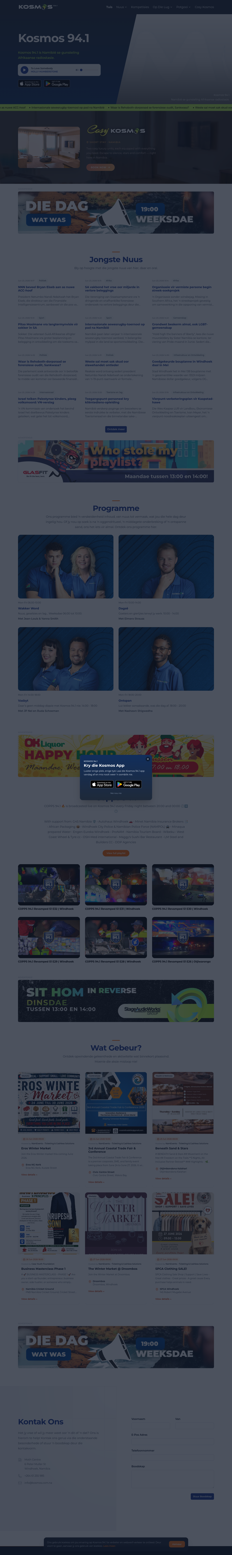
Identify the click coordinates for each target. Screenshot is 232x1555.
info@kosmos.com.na (38, 1482)
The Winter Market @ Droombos (112, 1269)
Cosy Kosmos (204, 7)
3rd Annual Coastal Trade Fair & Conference (112, 1150)
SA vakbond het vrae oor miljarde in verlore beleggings (112, 288)
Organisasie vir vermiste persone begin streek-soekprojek (182, 288)
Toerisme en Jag (114, 392)
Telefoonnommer (142, 1450)
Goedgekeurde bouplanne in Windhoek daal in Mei (182, 363)
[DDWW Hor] (116, 213)
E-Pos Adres (139, 1434)
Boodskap (138, 1466)
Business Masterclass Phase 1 (43, 1269)
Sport (41, 318)
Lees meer (109, 1546)
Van (177, 1419)
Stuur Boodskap (202, 1496)
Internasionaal (47, 392)
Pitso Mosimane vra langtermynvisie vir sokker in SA (48, 326)
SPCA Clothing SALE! (171, 1269)
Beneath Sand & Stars (171, 1148)
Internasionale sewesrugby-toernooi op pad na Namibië (115, 326)
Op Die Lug (163, 7)
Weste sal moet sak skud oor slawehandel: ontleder (107, 363)
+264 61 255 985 (34, 1475)
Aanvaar (177, 1544)
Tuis (109, 7)
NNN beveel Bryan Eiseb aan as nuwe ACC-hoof (46, 288)
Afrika (109, 280)
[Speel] (24, 70)
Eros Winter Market (36, 1148)
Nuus (121, 7)
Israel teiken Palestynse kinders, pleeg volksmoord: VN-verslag (47, 400)
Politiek (42, 280)
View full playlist (115, 853)
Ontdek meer (116, 429)
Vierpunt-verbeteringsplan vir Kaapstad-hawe (182, 400)
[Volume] (89, 70)
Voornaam (138, 1419)
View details (29, 1174)
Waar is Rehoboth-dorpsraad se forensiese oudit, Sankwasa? (42, 363)
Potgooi (183, 7)
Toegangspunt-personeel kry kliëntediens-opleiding (107, 400)
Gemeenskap (179, 318)
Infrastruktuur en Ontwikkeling (189, 355)
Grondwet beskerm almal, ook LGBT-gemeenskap (180, 326)
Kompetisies (140, 7)
